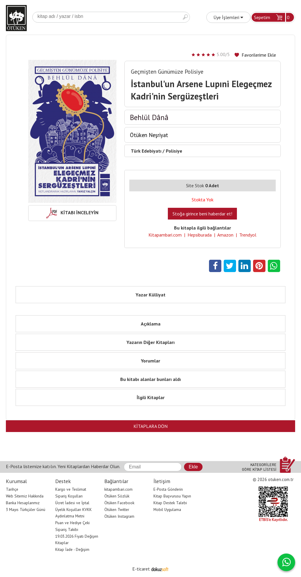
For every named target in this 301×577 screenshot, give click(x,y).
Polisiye (174, 151)
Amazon (225, 235)
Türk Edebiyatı (146, 151)
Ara (185, 17)
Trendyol (247, 235)
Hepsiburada (200, 235)
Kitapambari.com (165, 235)
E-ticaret (141, 569)
